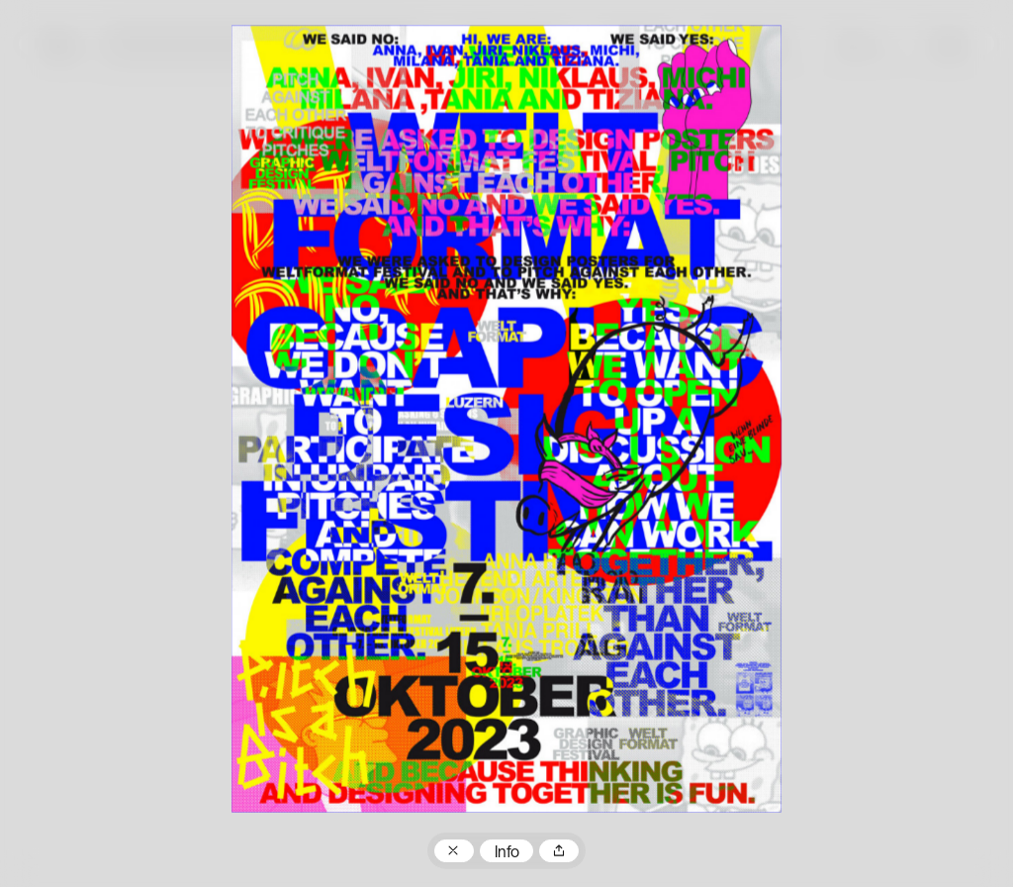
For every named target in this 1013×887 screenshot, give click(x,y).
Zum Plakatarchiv (454, 851)
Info (507, 853)
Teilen (559, 851)
